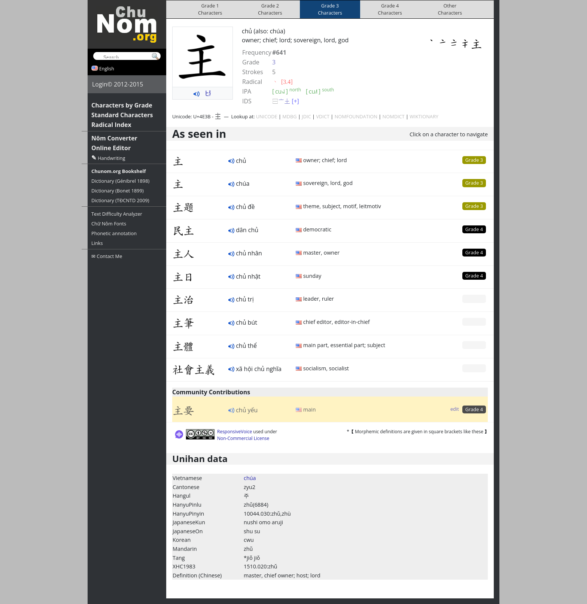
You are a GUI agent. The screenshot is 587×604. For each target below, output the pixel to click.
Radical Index (111, 125)
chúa (250, 478)
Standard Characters (122, 115)
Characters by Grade (121, 105)
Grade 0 (474, 298)
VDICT (322, 116)
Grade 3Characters (330, 9)
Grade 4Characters (390, 9)
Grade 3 (474, 160)
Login (99, 84)
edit (454, 409)
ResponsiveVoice (234, 431)
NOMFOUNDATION (356, 116)
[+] (295, 101)
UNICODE (266, 116)
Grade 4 (474, 229)
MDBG (289, 116)
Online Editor (111, 148)
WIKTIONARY (424, 116)
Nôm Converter (114, 138)
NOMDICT (394, 116)
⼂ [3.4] (282, 82)
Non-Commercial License (243, 438)
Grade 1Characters (210, 9)
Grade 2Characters (270, 9)
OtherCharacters (450, 9)
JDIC (306, 116)
